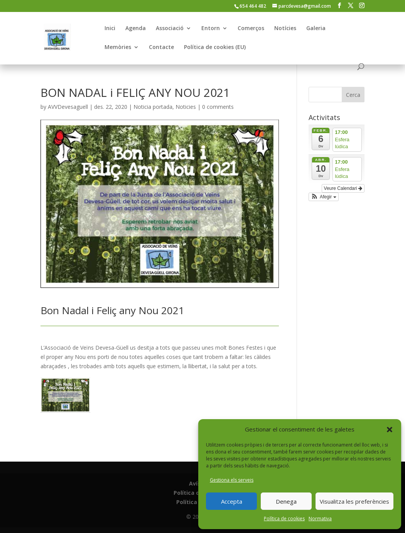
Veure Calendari (343, 188)
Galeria (316, 28)
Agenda (135, 28)
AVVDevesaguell (68, 106)
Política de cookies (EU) (215, 47)
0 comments (218, 106)
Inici (110, 28)
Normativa (320, 518)
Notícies (285, 28)
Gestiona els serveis (231, 480)
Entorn (210, 28)
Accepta (231, 501)
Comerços (251, 28)
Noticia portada (152, 106)
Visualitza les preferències (354, 501)
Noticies (186, 106)
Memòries (118, 47)
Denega (286, 501)
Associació (170, 28)
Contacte (161, 47)
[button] (389, 429)
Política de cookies (284, 518)
